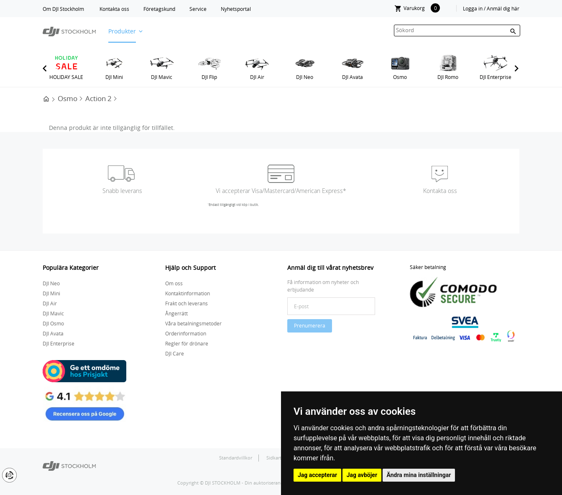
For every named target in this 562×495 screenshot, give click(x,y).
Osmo (400, 77)
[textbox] (457, 30)
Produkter (122, 31)
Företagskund (159, 8)
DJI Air (257, 77)
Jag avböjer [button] (362, 475)
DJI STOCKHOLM (222, 483)
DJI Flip (209, 77)
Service (198, 8)
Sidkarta (275, 457)
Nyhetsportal (236, 8)
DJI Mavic (161, 77)
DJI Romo (447, 77)
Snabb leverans (122, 191)
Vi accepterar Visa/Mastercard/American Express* (281, 191)
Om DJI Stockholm (63, 8)
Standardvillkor (235, 457)
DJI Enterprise (495, 77)
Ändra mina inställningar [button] (419, 475)
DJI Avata (352, 77)
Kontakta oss (114, 8)
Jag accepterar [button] (317, 475)
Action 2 (98, 98)
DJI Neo (304, 77)
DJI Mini (114, 77)
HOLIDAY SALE (66, 77)
